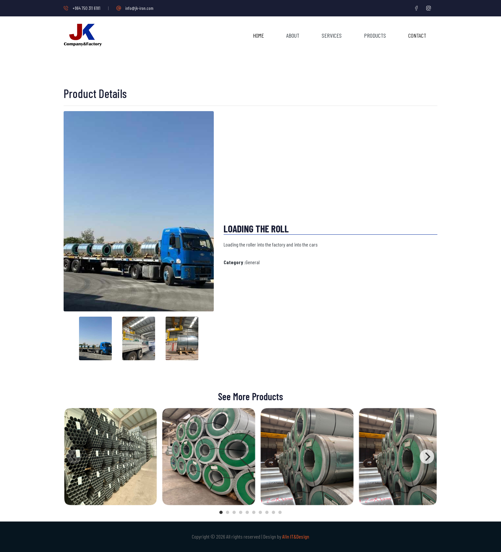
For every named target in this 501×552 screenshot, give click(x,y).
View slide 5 (247, 512)
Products (375, 35)
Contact (417, 35)
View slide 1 (221, 512)
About (292, 35)
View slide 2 (227, 512)
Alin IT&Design (295, 536)
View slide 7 (260, 512)
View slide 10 (280, 512)
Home (258, 35)
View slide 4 (240, 512)
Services (332, 35)
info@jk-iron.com (134, 8)
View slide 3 (234, 512)
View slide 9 (273, 512)
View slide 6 (253, 512)
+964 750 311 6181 (82, 8)
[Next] (427, 456)
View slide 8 (267, 512)
